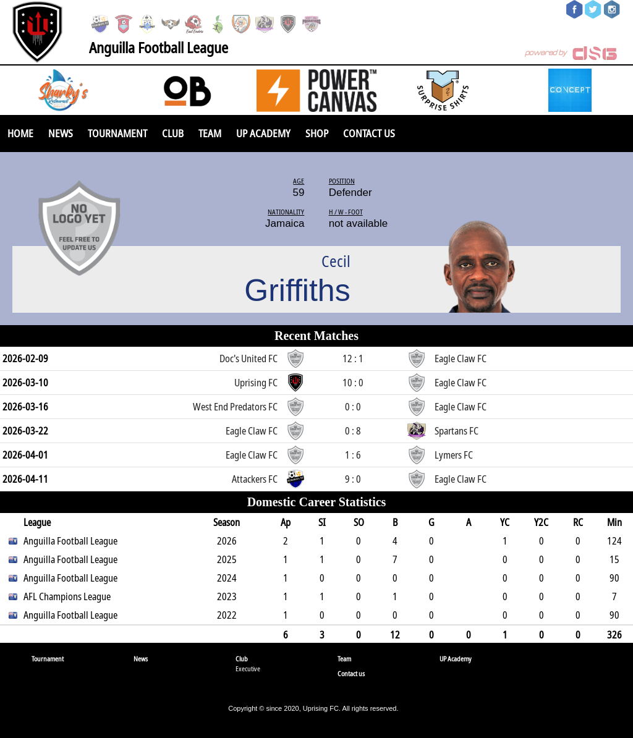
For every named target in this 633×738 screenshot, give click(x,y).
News (60, 133)
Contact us (369, 133)
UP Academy (263, 133)
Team (209, 133)
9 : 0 (353, 479)
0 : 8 (353, 431)
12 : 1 (352, 358)
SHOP (316, 133)
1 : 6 (353, 455)
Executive (248, 668)
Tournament (117, 133)
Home (20, 133)
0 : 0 (353, 407)
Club (173, 133)
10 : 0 (352, 382)
